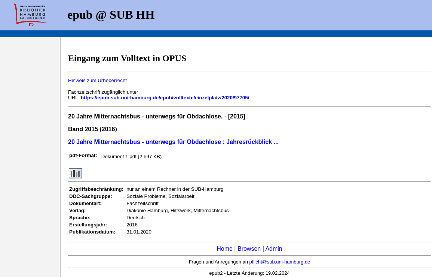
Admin (273, 249)
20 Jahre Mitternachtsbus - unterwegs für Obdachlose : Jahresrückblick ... (173, 142)
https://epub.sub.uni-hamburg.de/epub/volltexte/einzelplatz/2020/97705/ (165, 97)
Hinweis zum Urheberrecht (97, 80)
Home (225, 249)
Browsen (249, 249)
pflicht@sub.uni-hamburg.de (279, 262)
